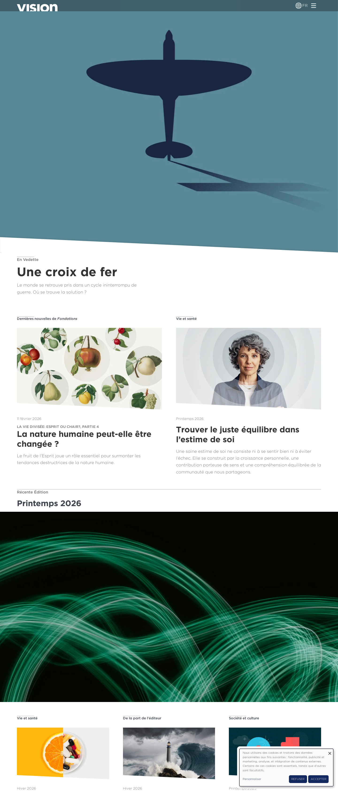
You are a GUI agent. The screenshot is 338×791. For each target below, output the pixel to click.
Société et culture (244, 718)
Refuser (297, 779)
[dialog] (286, 767)
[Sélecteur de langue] (298, 5)
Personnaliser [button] (252, 779)
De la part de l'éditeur (142, 718)
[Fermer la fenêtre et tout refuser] (329, 752)
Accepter (318, 779)
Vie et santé (186, 319)
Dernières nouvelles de (47, 319)
